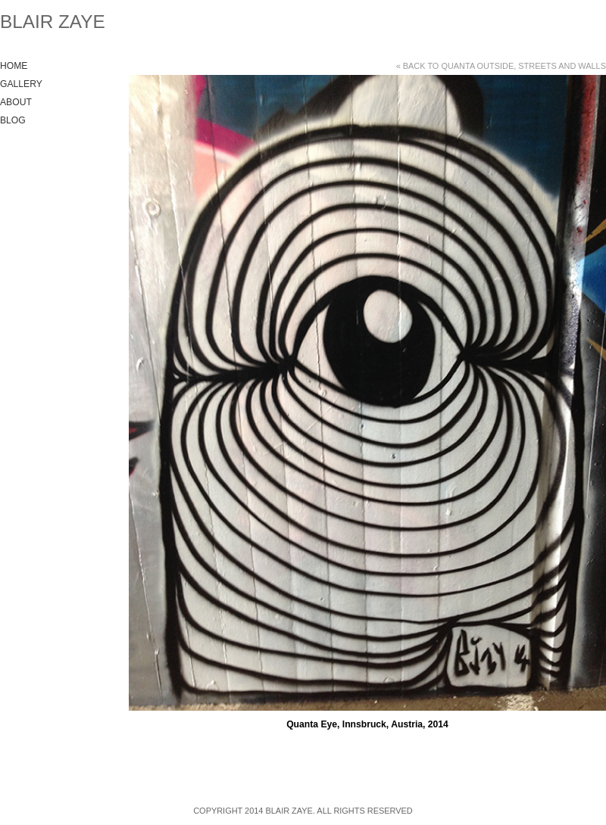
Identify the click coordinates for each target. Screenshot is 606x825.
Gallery (21, 84)
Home (13, 66)
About (16, 102)
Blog (13, 120)
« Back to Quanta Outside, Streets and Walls (501, 65)
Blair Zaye (52, 21)
